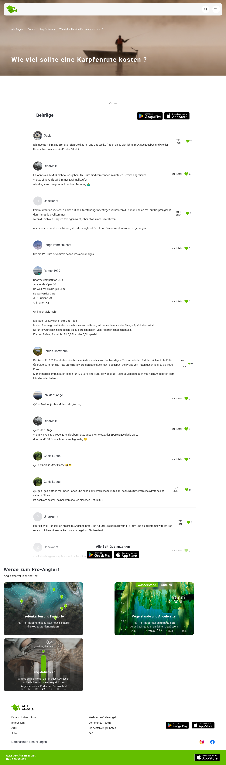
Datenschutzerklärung (24, 717)
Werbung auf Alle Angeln (103, 717)
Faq (91, 733)
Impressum (18, 722)
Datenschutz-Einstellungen (29, 742)
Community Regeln (100, 722)
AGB (14, 727)
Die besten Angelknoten (102, 727)
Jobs (14, 733)
